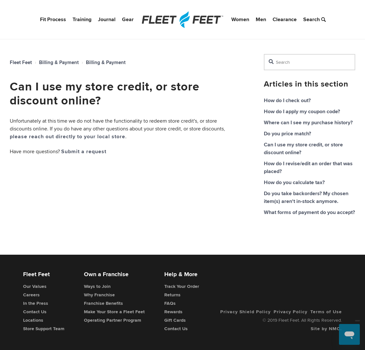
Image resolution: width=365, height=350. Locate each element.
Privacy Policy (290, 311)
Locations (33, 320)
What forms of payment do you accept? (309, 212)
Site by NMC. (326, 328)
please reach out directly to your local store (67, 136)
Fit (53, 19)
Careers (31, 294)
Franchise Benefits (103, 303)
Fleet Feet (21, 62)
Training (82, 19)
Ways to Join (97, 286)
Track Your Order (181, 286)
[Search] (309, 62)
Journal (106, 19)
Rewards (173, 311)
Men (261, 19)
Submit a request (83, 151)
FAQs (170, 303)
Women (240, 19)
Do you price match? (287, 133)
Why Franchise (99, 294)
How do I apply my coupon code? (302, 111)
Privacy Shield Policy (245, 311)
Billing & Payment (59, 62)
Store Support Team (43, 328)
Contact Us (35, 311)
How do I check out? (287, 100)
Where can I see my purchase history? (308, 122)
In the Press (35, 303)
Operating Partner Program (112, 320)
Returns (172, 294)
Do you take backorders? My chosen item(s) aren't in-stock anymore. (306, 197)
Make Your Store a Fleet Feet (114, 311)
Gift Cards (175, 320)
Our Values (35, 286)
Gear (128, 19)
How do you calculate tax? (294, 182)
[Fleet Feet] (182, 20)
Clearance (285, 19)
